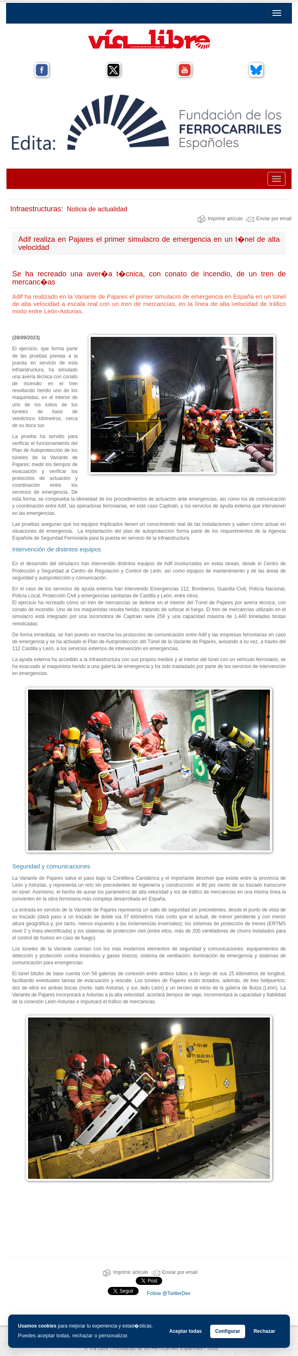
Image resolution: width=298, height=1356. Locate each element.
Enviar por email (268, 218)
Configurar (227, 1331)
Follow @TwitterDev (168, 1293)
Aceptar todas (185, 1331)
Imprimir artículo (220, 218)
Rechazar (264, 1331)
